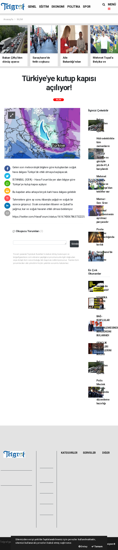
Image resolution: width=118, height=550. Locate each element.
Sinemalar (89, 499)
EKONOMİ (58, 6)
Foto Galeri (44, 460)
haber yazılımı (7, 545)
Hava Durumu (88, 462)
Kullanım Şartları (11, 513)
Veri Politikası (9, 502)
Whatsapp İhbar (10, 517)
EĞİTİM (44, 6)
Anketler (108, 464)
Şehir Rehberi (88, 509)
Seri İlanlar (90, 503)
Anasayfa (8, 19)
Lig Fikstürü (88, 487)
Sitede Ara (109, 460)
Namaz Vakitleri (88, 476)
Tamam (97, 546)
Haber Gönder (9, 521)
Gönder (75, 243)
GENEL (32, 6)
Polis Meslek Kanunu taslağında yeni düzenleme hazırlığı (102, 392)
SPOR (86, 6)
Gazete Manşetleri (90, 516)
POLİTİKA (73, 6)
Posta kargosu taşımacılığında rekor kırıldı (105, 237)
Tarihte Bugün (88, 494)
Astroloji (107, 479)
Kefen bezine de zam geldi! (102, 286)
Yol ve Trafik (87, 469)
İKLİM (20, 19)
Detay (83, 546)
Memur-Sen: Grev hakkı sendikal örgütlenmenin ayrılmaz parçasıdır (105, 210)
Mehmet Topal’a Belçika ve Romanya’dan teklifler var (104, 184)
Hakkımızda (8, 494)
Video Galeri (44, 475)
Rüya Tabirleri (107, 474)
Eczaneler (89, 481)
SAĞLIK (66, 480)
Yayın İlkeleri (9, 498)
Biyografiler (109, 468)
